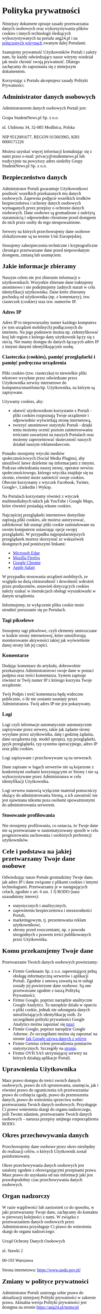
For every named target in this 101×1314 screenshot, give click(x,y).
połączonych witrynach (22, 43)
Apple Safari (24, 567)
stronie (70, 1048)
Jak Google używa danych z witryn (56, 1038)
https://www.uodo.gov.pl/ (59, 1270)
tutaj (70, 1024)
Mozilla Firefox (26, 558)
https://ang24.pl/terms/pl (58, 1307)
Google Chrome (27, 562)
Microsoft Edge (26, 553)
